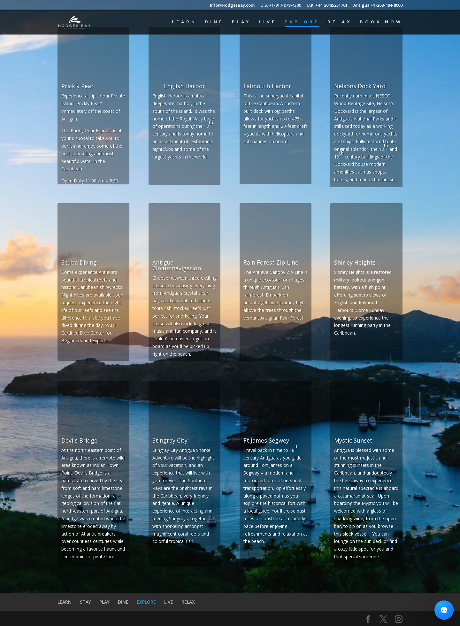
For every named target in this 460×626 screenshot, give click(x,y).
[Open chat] (444, 610)
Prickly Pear (77, 86)
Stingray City (170, 440)
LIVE (268, 23)
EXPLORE (302, 23)
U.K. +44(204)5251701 (327, 5)
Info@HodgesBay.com (232, 5)
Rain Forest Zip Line (270, 262)
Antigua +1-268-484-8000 (377, 5)
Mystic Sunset (353, 440)
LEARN (184, 23)
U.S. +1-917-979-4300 (280, 5)
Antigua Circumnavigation (176, 265)
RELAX (339, 23)
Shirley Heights (355, 262)
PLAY (241, 23)
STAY (85, 602)
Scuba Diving (79, 262)
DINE (214, 23)
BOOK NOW (381, 23)
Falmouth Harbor (267, 86)
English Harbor (184, 86)
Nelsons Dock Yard (360, 86)
